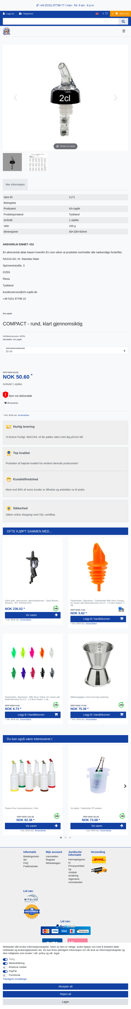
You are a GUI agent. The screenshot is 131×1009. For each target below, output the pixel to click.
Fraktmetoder (30, 866)
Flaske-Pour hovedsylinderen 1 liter (21, 808)
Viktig (12, 959)
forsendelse (23, 415)
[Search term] (60, 21)
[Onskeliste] (105, 14)
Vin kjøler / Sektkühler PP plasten (86, 808)
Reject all (65, 994)
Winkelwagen (53, 863)
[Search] (123, 21)
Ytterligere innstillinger (15, 979)
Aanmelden (52, 856)
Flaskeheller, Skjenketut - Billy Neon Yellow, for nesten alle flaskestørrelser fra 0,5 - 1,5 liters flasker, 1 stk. (32, 698)
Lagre (65, 1001)
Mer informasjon (15, 184)
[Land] (97, 14)
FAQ (25, 863)
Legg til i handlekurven (103, 618)
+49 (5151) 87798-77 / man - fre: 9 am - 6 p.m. (65, 5)
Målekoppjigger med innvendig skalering (89, 697)
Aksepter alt (65, 986)
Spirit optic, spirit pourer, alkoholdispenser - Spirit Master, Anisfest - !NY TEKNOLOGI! (31, 601)
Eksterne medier (18, 967)
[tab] (15, 184)
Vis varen (42, 615)
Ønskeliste (11, 403)
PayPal (13, 971)
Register (50, 859)
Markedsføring (17, 963)
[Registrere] (26, 14)
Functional (14, 975)
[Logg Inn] (9, 14)
